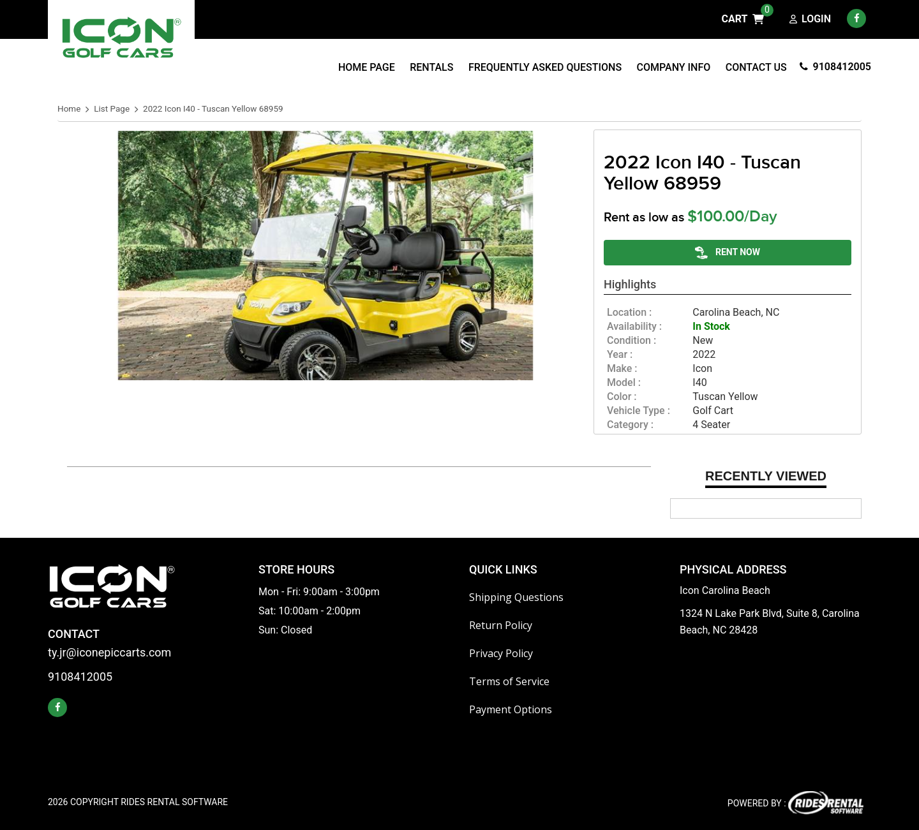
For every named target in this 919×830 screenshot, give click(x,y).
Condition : (631, 341)
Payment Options (510, 709)
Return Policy (500, 625)
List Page (112, 109)
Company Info (674, 67)
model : (624, 383)
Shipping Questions (516, 597)
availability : (634, 327)
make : (622, 369)
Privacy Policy (501, 653)
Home (68, 109)
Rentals (431, 67)
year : (619, 355)
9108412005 (835, 67)
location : (629, 313)
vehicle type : (638, 411)
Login (810, 20)
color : (622, 397)
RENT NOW (727, 252)
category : (630, 425)
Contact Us (756, 67)
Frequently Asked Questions (545, 67)
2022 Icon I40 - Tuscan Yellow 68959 (213, 109)
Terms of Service (509, 681)
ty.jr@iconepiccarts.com (109, 653)
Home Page (366, 67)
